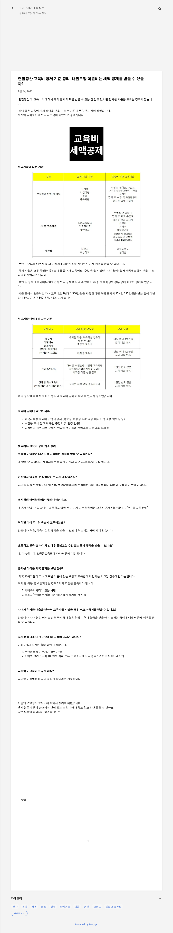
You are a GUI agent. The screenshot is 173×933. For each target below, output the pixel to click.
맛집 (53, 906)
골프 (43, 906)
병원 (86, 906)
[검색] (160, 9)
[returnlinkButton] (13, 8)
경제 (34, 906)
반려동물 (65, 906)
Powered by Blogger (86, 924)
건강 (15, 906)
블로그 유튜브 (113, 906)
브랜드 (97, 906)
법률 (77, 906)
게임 (24, 906)
